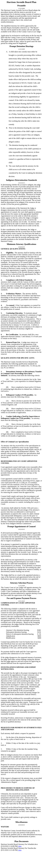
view (20, 846)
